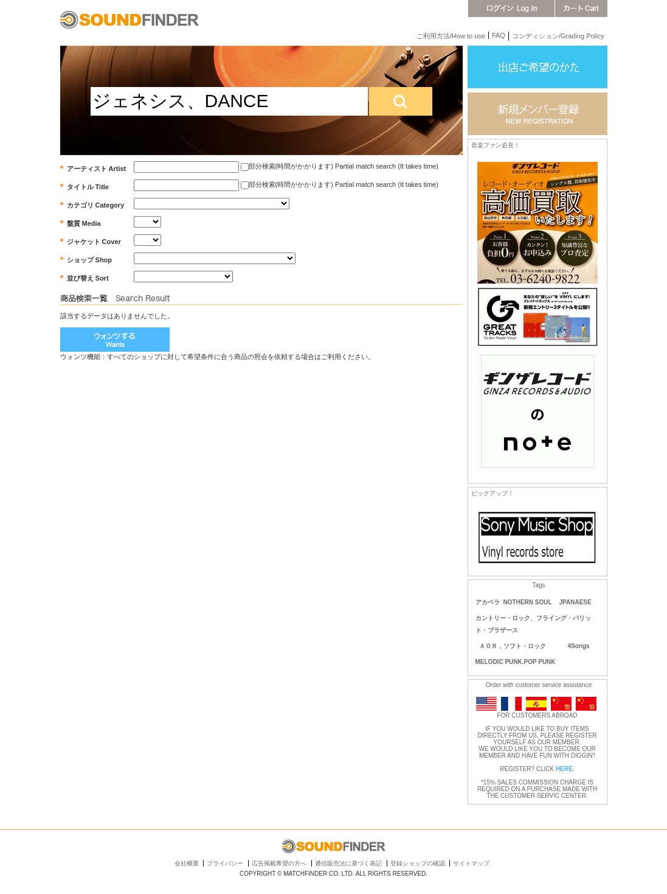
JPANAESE (575, 602)
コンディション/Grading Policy (558, 36)
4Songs (579, 646)
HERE (564, 769)
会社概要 (187, 863)
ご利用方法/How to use (450, 36)
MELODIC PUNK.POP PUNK (515, 661)
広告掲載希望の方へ (279, 863)
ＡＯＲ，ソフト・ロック (512, 646)
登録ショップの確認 (417, 863)
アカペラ (487, 602)
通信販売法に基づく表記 (348, 863)
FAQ (498, 35)
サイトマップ (471, 863)
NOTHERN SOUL (527, 602)
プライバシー (225, 863)
